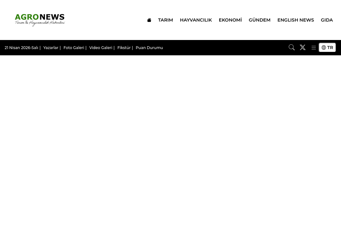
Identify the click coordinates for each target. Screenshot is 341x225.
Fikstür (124, 47)
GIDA (327, 20)
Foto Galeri (74, 47)
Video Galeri (100, 47)
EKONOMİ (230, 20)
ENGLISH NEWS (295, 20)
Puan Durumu (149, 47)
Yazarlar (51, 47)
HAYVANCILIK (196, 20)
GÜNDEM (260, 20)
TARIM (165, 20)
